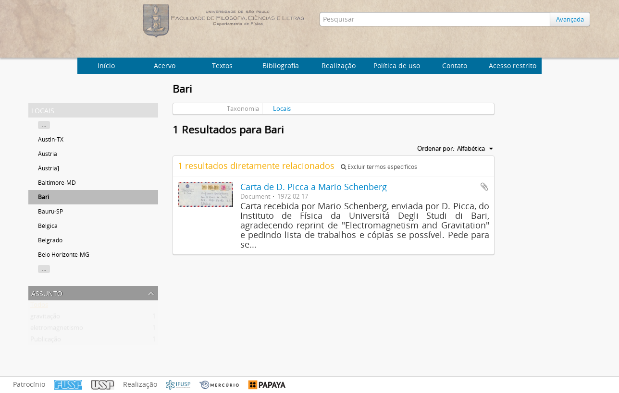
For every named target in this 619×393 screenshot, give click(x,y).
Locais (282, 108)
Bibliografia (280, 65)
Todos (39, 306)
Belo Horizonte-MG (63, 254)
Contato (454, 65)
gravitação (45, 318)
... (44, 125)
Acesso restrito (512, 65)
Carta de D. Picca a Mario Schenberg (313, 186)
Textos (222, 65)
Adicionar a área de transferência (484, 186)
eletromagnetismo (56, 329)
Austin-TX (50, 139)
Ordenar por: (435, 148)
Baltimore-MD (57, 183)
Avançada (570, 19)
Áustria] (48, 168)
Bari (43, 197)
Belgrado (50, 240)
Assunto (46, 292)
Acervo (164, 65)
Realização (339, 65)
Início (106, 65)
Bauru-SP (50, 211)
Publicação (45, 341)
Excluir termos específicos (379, 167)
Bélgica (48, 226)
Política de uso (396, 65)
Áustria (47, 154)
